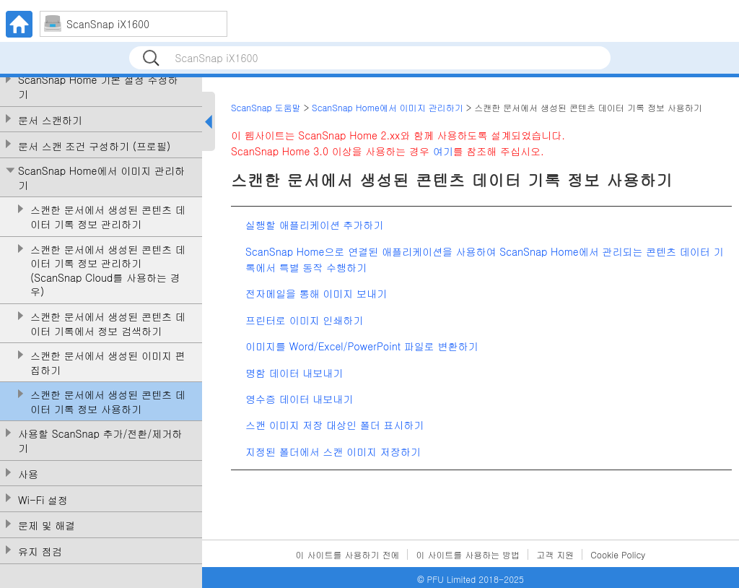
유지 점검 (40, 551)
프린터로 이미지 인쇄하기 (304, 320)
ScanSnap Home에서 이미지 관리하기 (101, 178)
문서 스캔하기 (50, 120)
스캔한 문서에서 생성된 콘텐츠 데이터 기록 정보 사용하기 (107, 402)
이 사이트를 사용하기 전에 (348, 554)
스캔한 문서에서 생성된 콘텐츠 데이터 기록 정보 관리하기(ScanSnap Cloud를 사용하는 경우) (107, 271)
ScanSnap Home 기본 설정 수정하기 (98, 87)
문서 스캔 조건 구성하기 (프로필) (94, 146)
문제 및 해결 (46, 525)
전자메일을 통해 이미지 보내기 (316, 293)
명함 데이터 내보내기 (294, 373)
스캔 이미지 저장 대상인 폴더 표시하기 (334, 425)
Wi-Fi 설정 (43, 500)
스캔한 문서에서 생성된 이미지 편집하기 (107, 363)
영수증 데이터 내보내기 (299, 399)
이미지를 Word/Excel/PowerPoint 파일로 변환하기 (361, 346)
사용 (28, 474)
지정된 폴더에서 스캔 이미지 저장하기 (333, 451)
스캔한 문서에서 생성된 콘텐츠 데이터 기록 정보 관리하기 (107, 217)
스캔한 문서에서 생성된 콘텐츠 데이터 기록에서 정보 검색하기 (107, 324)
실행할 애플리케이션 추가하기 (314, 224)
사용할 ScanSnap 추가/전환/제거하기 (100, 441)
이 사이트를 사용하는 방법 (468, 554)
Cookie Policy (617, 554)
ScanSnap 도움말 (266, 107)
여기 (443, 151)
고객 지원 (555, 554)
